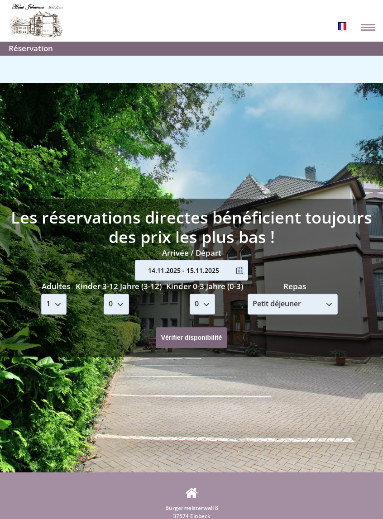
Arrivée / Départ (191, 253)
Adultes (56, 286)
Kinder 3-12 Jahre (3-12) (119, 286)
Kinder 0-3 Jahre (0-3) (204, 286)
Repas (294, 286)
